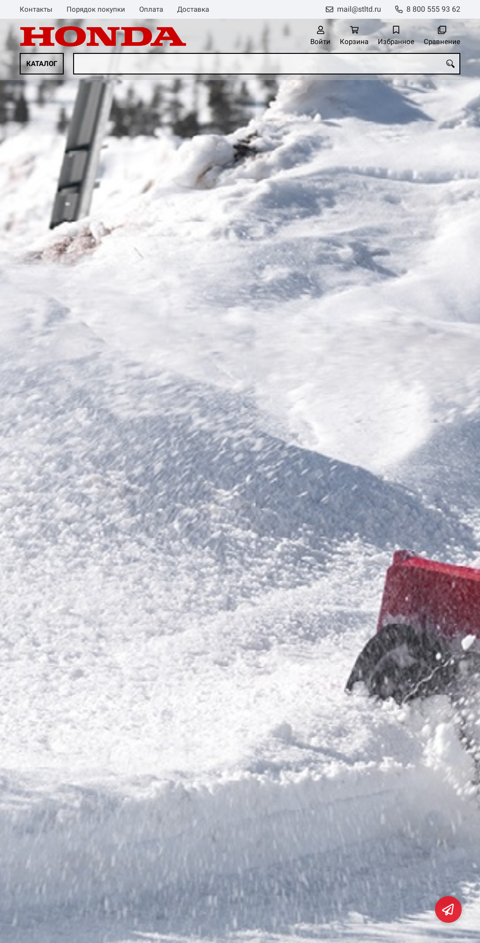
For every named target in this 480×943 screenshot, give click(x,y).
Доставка (193, 9)
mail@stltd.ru (359, 9)
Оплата (151, 9)
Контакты (36, 9)
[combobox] (266, 63)
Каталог (41, 63)
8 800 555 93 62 (433, 9)
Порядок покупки (96, 9)
